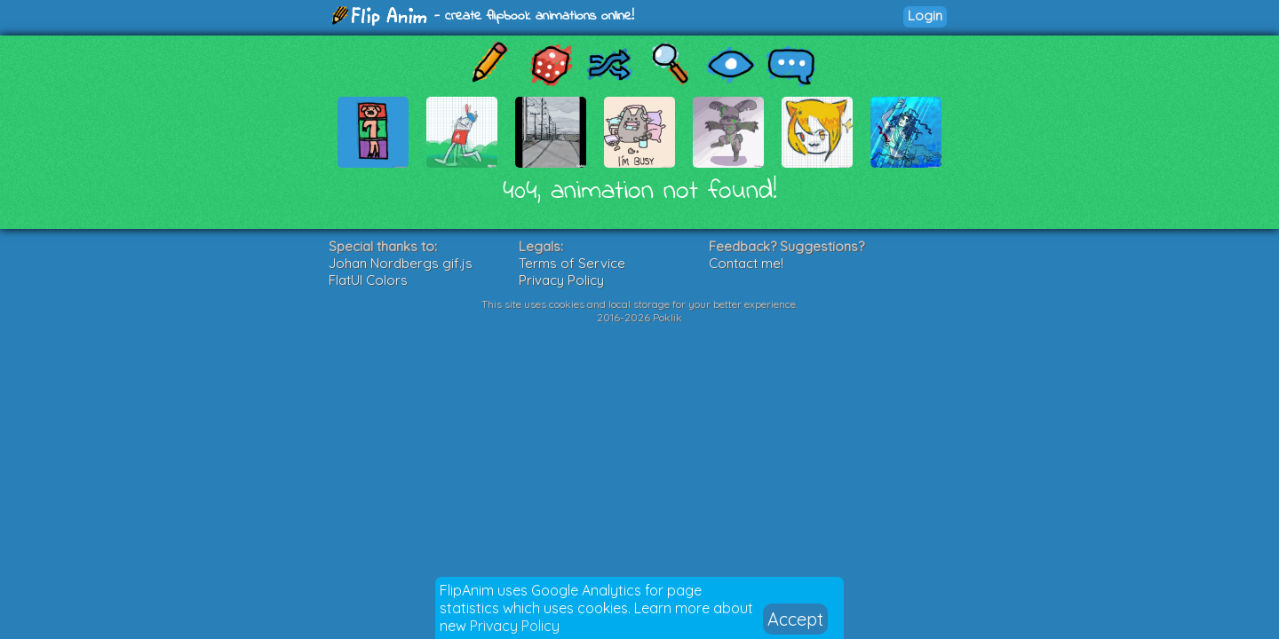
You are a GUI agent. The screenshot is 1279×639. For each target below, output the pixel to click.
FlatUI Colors (368, 280)
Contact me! (746, 263)
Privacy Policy (515, 626)
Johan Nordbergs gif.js (401, 263)
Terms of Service (572, 263)
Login (925, 15)
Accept (795, 619)
